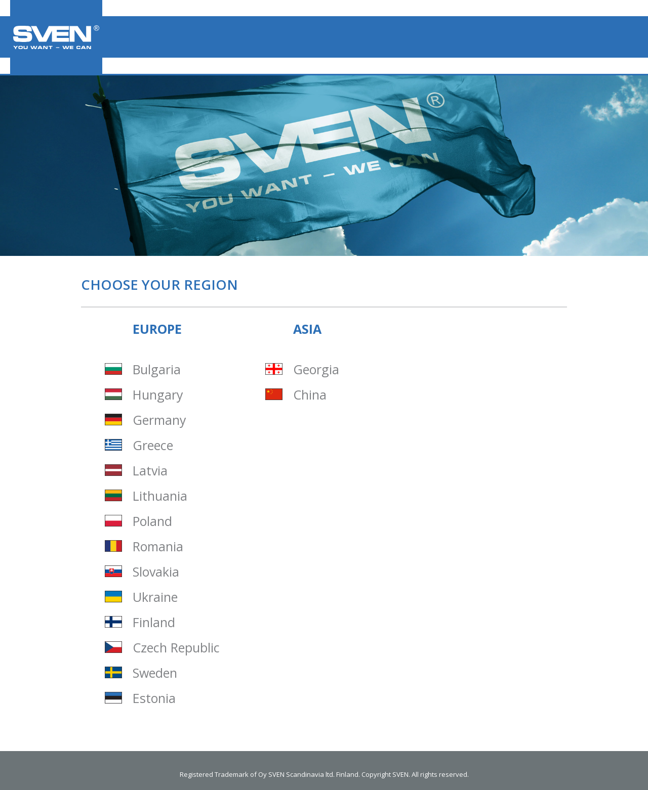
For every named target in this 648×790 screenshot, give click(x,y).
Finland (154, 622)
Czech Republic (176, 647)
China (310, 394)
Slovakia (156, 571)
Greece (153, 445)
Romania (158, 546)
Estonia (154, 698)
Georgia (316, 369)
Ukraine (155, 597)
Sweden (155, 673)
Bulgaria (157, 369)
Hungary (158, 394)
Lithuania (160, 496)
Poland (152, 521)
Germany (159, 420)
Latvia (150, 470)
